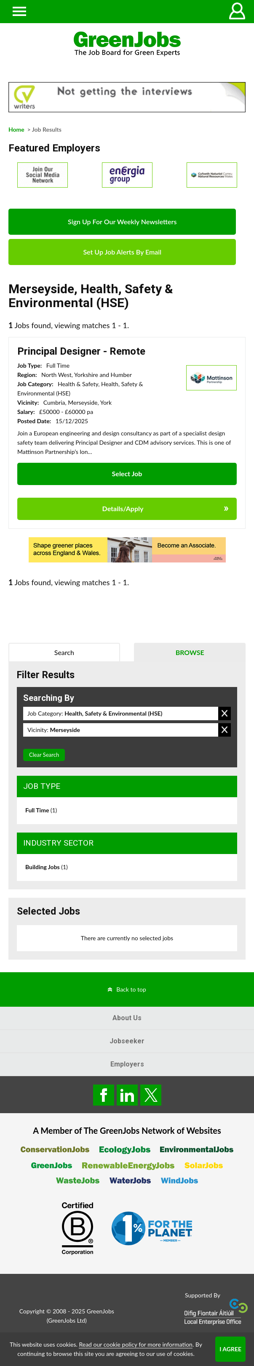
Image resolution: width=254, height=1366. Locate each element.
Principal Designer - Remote (81, 351)
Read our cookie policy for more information (135, 1344)
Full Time (41, 810)
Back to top (131, 989)
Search (64, 652)
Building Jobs (46, 866)
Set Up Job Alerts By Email (122, 252)
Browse (190, 652)
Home (16, 129)
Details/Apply (123, 508)
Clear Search (44, 754)
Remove (224, 713)
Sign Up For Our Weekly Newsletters (122, 221)
